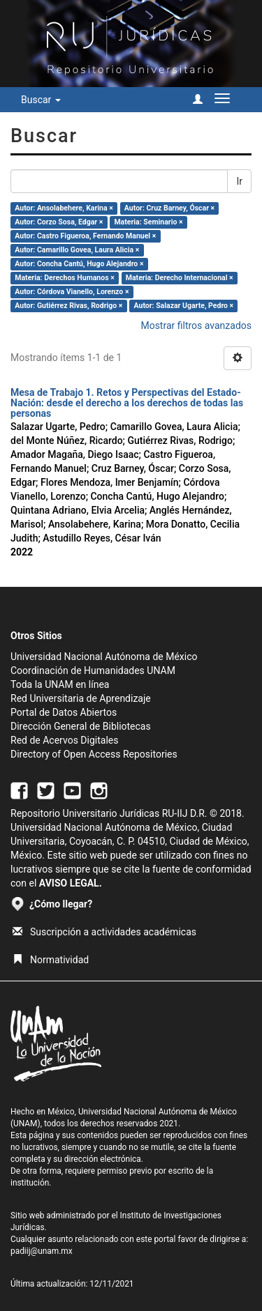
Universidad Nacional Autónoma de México (104, 656)
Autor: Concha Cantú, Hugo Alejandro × (79, 263)
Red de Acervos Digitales (64, 740)
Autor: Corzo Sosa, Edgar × (59, 222)
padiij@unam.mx (41, 1251)
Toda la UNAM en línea (59, 684)
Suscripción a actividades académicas (104, 931)
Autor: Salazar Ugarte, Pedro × (184, 305)
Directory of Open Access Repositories (93, 754)
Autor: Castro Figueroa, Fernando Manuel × (85, 235)
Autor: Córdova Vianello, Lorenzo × (72, 291)
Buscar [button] (41, 99)
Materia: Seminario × (148, 222)
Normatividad (51, 959)
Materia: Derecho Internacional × (179, 277)
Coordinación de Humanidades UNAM (92, 670)
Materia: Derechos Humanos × (64, 277)
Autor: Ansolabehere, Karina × (63, 208)
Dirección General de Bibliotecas (80, 726)
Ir (239, 181)
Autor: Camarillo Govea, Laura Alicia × (77, 249)
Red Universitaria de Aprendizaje (80, 698)
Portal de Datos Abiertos (63, 712)
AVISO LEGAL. (70, 883)
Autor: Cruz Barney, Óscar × (169, 208)
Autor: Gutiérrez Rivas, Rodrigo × (68, 305)
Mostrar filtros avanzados (196, 325)
